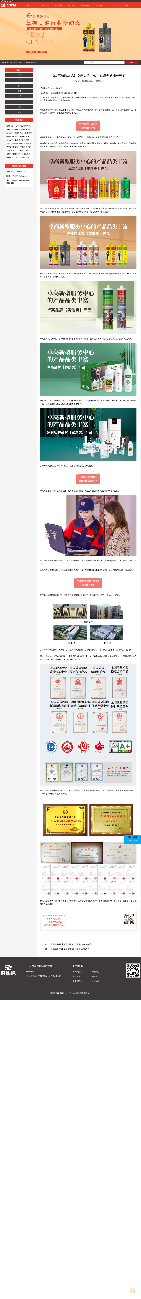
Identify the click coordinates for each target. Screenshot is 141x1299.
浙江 (19, 86)
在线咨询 (132, 837)
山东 (34, 62)
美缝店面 (58, 6)
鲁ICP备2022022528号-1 (58, 993)
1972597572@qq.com (19, 176)
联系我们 (99, 6)
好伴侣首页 (31, 6)
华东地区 (27, 62)
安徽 (19, 91)
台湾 (19, 112)
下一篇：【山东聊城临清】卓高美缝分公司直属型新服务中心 (66, 949)
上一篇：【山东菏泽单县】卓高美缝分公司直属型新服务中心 (66, 944)
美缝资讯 (71, 6)
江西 (19, 102)
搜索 (132, 62)
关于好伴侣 (85, 6)
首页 (11, 62)
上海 (19, 96)
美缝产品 (45, 6)
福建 (19, 107)
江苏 (19, 80)
